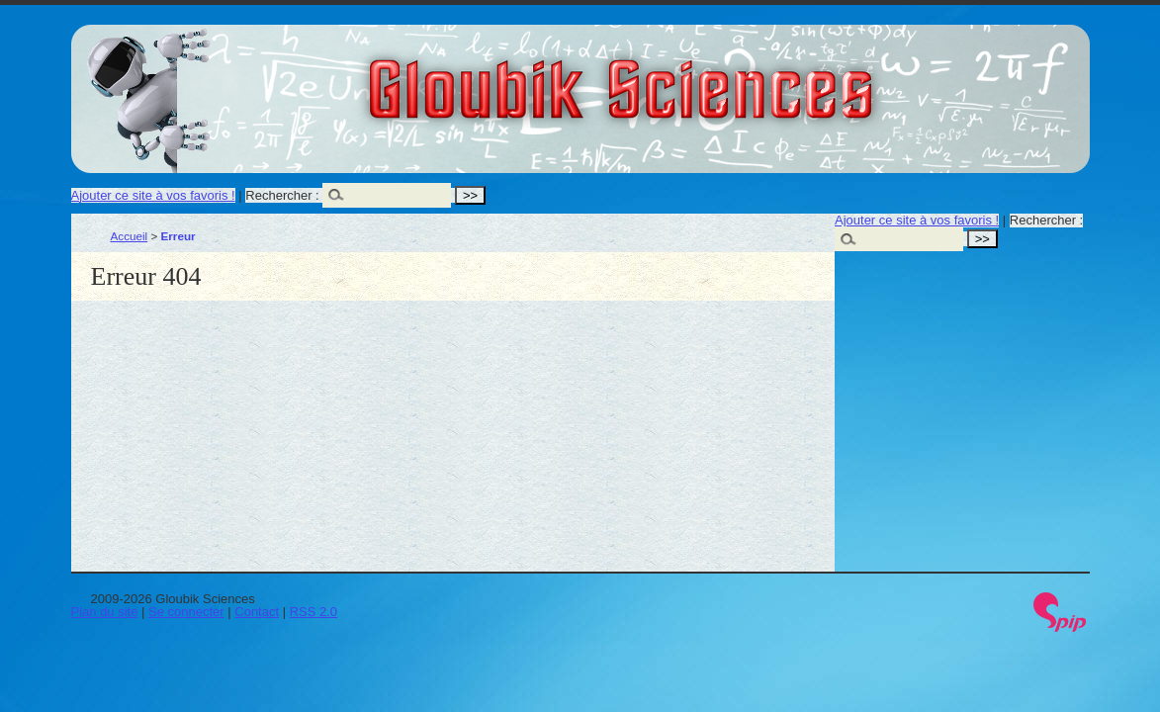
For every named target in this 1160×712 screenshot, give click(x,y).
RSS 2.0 (313, 611)
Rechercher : (281, 195)
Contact (256, 611)
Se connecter (186, 611)
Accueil (129, 235)
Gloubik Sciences (732, 77)
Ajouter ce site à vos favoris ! (153, 195)
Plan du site (104, 611)
